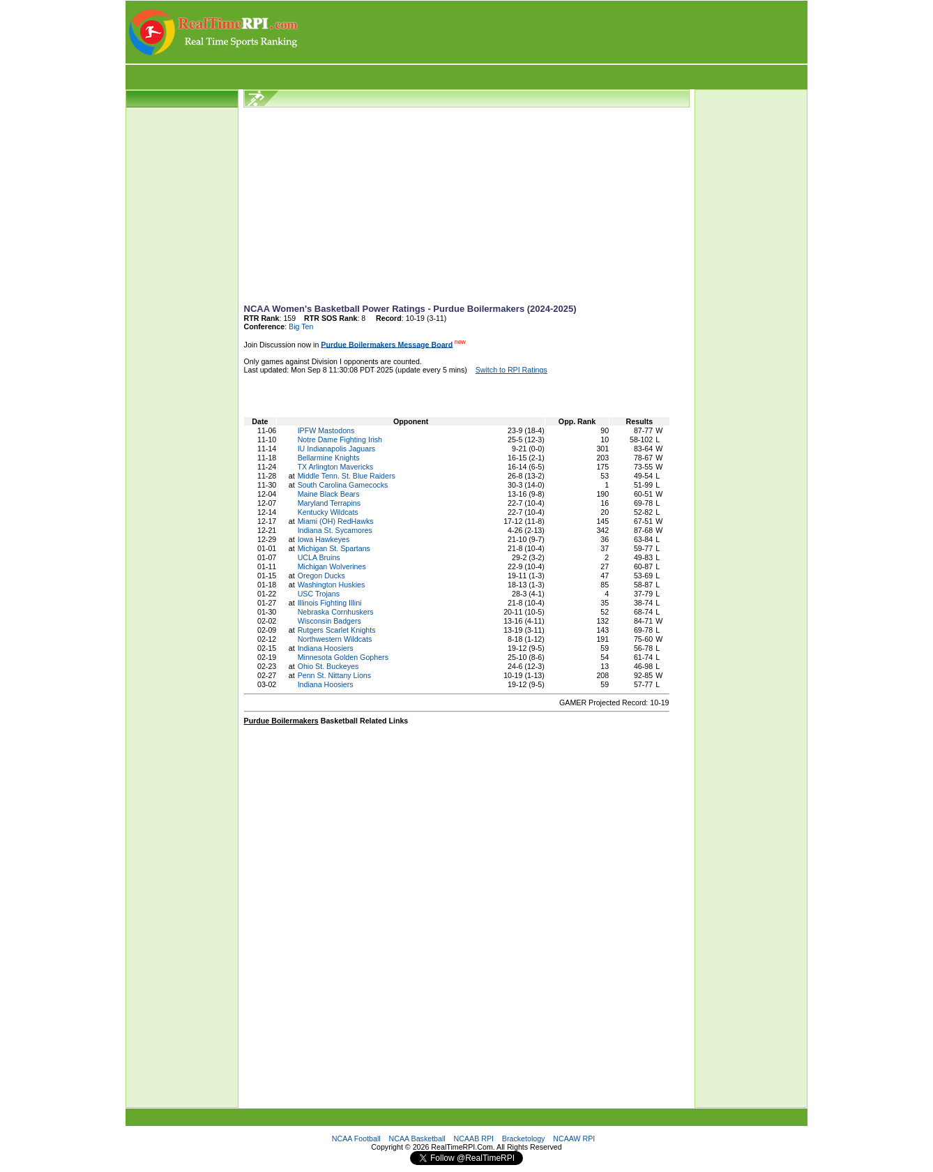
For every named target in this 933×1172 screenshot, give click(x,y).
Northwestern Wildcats (335, 639)
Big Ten (301, 326)
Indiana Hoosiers (326, 648)
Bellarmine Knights (329, 457)
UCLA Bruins (319, 557)
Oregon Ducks (321, 575)
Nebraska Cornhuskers (336, 612)
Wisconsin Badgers (329, 621)
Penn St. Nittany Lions (334, 675)
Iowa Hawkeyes (324, 539)
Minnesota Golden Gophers (343, 657)
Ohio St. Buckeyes (328, 666)
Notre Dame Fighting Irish (340, 439)
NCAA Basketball (417, 1138)
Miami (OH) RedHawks (336, 521)
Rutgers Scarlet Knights (337, 630)
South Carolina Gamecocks (343, 485)
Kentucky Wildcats (328, 512)
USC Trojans (319, 593)
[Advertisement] (553, 32)
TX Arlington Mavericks (335, 467)
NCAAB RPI (474, 1138)
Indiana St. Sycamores (335, 530)
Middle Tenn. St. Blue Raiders (346, 476)
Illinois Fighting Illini (330, 603)
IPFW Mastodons (326, 430)
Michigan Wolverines (332, 566)
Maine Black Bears (329, 494)
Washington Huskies (331, 584)
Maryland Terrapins (329, 503)
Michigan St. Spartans (334, 548)
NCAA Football (356, 1138)
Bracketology (523, 1138)
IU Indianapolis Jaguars (336, 448)
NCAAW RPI (574, 1138)
